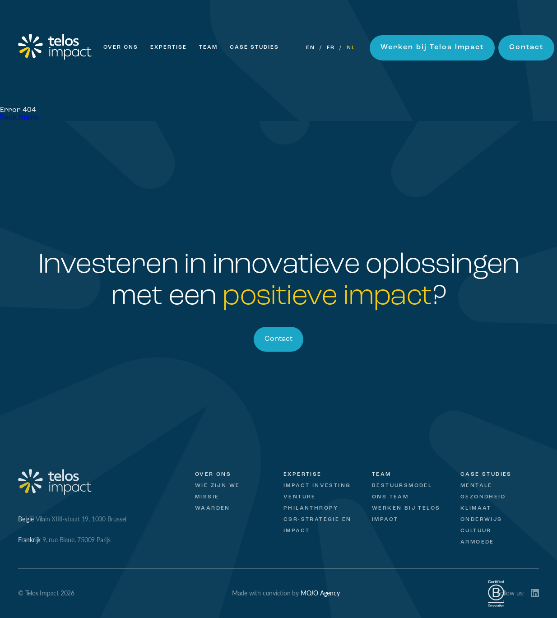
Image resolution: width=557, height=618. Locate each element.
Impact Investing (317, 485)
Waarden (212, 508)
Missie (207, 497)
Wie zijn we (217, 485)
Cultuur (476, 531)
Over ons (120, 47)
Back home (19, 117)
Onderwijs (481, 519)
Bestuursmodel (402, 485)
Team (208, 47)
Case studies (486, 474)
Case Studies (254, 47)
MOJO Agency (320, 592)
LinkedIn (535, 593)
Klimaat (476, 508)
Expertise (168, 47)
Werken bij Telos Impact (432, 47)
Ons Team (390, 497)
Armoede (477, 542)
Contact (526, 47)
